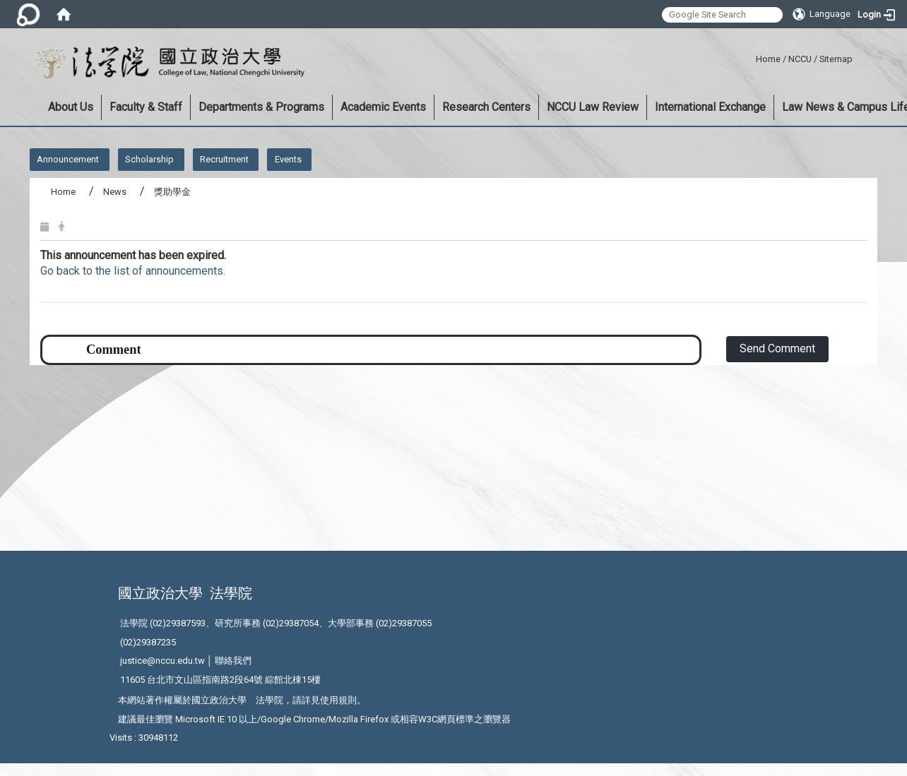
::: (750, 57)
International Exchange (710, 107)
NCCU (800, 59)
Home (768, 59)
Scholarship (149, 159)
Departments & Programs (261, 107)
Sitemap (836, 59)
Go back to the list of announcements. (132, 270)
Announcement (68, 159)
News (114, 191)
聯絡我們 (233, 660)
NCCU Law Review (593, 107)
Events (288, 159)
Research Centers (486, 107)
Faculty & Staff (145, 107)
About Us (70, 107)
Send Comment (777, 348)
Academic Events (383, 107)
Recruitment (224, 159)
